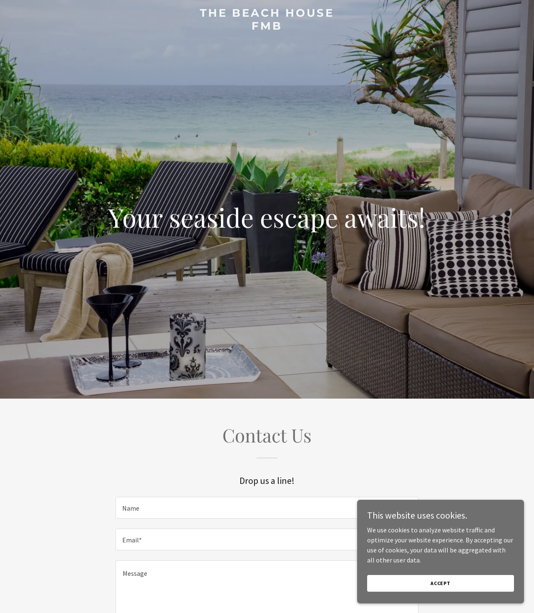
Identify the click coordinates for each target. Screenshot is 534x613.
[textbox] (267, 508)
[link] (267, 27)
